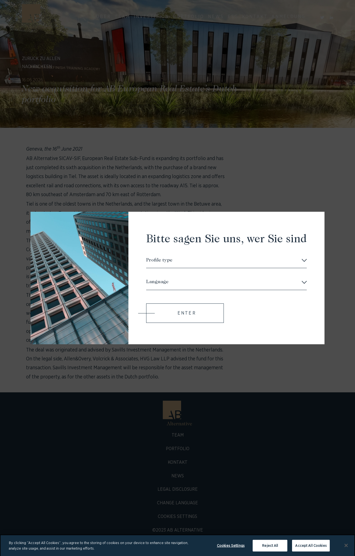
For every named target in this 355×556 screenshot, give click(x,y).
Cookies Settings (231, 547)
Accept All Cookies (310, 547)
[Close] (346, 547)
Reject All (270, 547)
